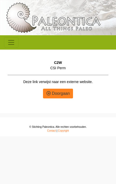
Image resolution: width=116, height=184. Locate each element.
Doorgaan (58, 93)
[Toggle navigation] (11, 42)
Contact (51, 130)
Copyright (63, 130)
